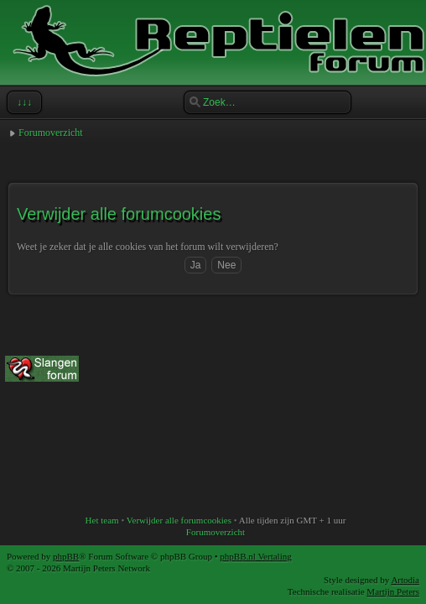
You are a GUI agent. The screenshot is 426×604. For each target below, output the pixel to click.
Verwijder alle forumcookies (179, 520)
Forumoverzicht (50, 132)
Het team (102, 520)
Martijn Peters (392, 591)
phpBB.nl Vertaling (255, 556)
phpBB (66, 556)
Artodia (405, 580)
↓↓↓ (22, 102)
